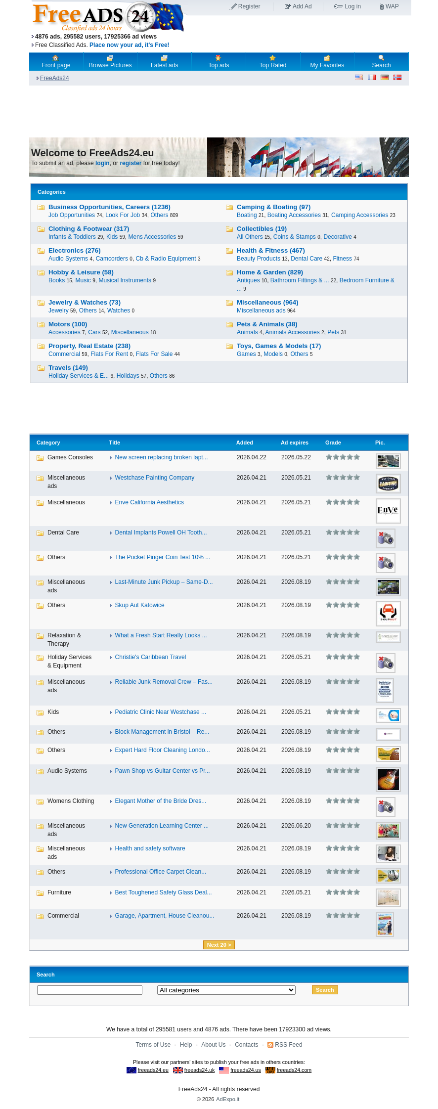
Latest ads (164, 61)
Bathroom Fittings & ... (299, 280)
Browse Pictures (110, 61)
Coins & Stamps (294, 236)
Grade (333, 442)
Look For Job (122, 215)
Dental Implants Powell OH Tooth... (161, 532)
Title (114, 442)
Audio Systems (68, 258)
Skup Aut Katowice (140, 605)
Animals (247, 332)
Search (381, 61)
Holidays (128, 375)
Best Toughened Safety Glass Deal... (163, 892)
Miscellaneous (130, 332)
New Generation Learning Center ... (162, 825)
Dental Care (306, 258)
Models (273, 354)
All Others (250, 236)
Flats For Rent (109, 354)
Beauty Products (258, 258)
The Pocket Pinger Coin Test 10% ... (163, 557)
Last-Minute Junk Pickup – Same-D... (164, 581)
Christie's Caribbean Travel (150, 657)
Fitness (342, 258)
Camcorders (112, 258)
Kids (112, 236)
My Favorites (327, 61)
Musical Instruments (124, 280)
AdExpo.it (227, 1099)
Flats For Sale (154, 354)
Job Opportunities (71, 215)
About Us (213, 1044)
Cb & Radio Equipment (166, 258)
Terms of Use (153, 1044)
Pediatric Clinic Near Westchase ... (161, 712)
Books (56, 280)
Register (249, 6)
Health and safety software (150, 848)
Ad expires (294, 442)
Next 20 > (219, 945)
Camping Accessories (359, 215)
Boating (247, 215)
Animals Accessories (292, 332)
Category (48, 442)
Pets (333, 332)
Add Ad (302, 6)
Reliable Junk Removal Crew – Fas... (164, 681)
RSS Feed (288, 1044)
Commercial (64, 354)
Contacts (246, 1044)
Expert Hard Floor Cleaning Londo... (162, 750)
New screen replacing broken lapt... (161, 457)
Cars (94, 332)
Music (83, 280)
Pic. (380, 442)
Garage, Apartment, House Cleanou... (165, 915)
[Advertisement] (299, 34)
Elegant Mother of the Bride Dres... (161, 801)
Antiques (248, 280)
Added (244, 442)
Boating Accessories (294, 215)
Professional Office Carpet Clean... (161, 871)
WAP (392, 6)
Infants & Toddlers (72, 236)
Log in (353, 6)
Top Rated (273, 61)
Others (159, 215)
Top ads (218, 61)
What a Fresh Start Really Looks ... (161, 635)
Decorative (337, 236)
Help (186, 1044)
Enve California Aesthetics (149, 502)
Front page (56, 61)
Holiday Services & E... (78, 375)
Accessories (64, 332)
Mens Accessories (152, 236)
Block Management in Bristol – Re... (162, 731)
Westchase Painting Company (155, 477)
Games (246, 354)
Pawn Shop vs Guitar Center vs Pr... (162, 770)
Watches (118, 310)
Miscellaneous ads (261, 310)
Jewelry (58, 310)
